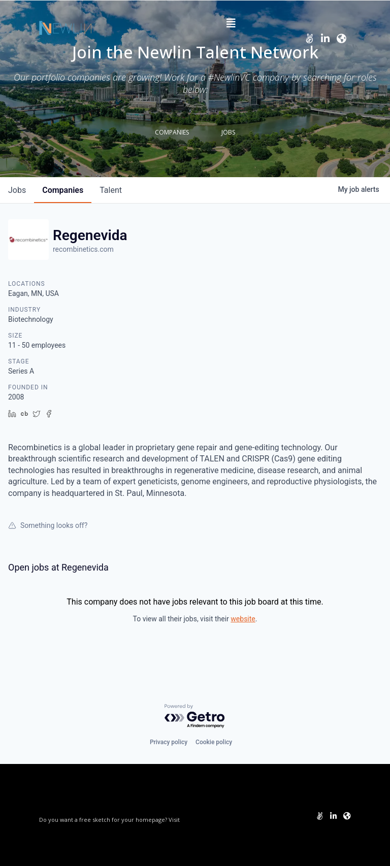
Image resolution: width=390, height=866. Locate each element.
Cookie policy (214, 742)
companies (62, 190)
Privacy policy (168, 742)
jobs (17, 190)
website (243, 619)
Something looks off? (47, 525)
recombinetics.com (83, 249)
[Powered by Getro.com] (195, 716)
